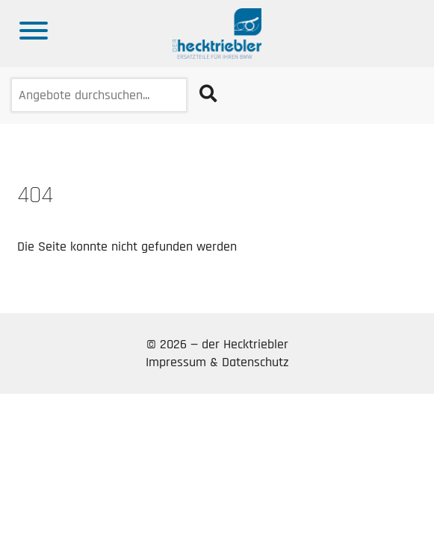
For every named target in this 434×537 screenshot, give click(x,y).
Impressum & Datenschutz (217, 362)
